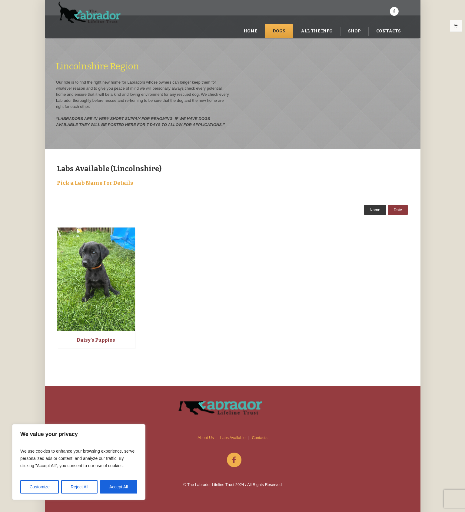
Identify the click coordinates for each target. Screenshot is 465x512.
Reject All (79, 486)
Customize (40, 486)
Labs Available (233, 438)
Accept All (118, 486)
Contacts (259, 438)
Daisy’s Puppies (96, 340)
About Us (206, 438)
